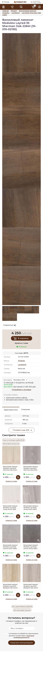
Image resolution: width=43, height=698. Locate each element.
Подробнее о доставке (21, 390)
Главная (5, 11)
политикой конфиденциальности (24, 636)
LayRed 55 (22, 365)
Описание (25, 409)
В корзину (23, 338)
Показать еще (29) (21, 430)
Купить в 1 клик (11, 481)
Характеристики (11, 410)
